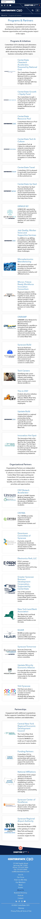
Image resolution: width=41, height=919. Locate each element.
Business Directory (20, 893)
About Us (4, 15)
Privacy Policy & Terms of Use (21, 911)
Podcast (20, 895)
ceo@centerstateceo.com (20, 872)
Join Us (20, 875)
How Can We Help (20, 880)
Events (20, 887)
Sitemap (21, 908)
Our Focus (20, 877)
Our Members (20, 882)
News (20, 885)
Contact (20, 898)
